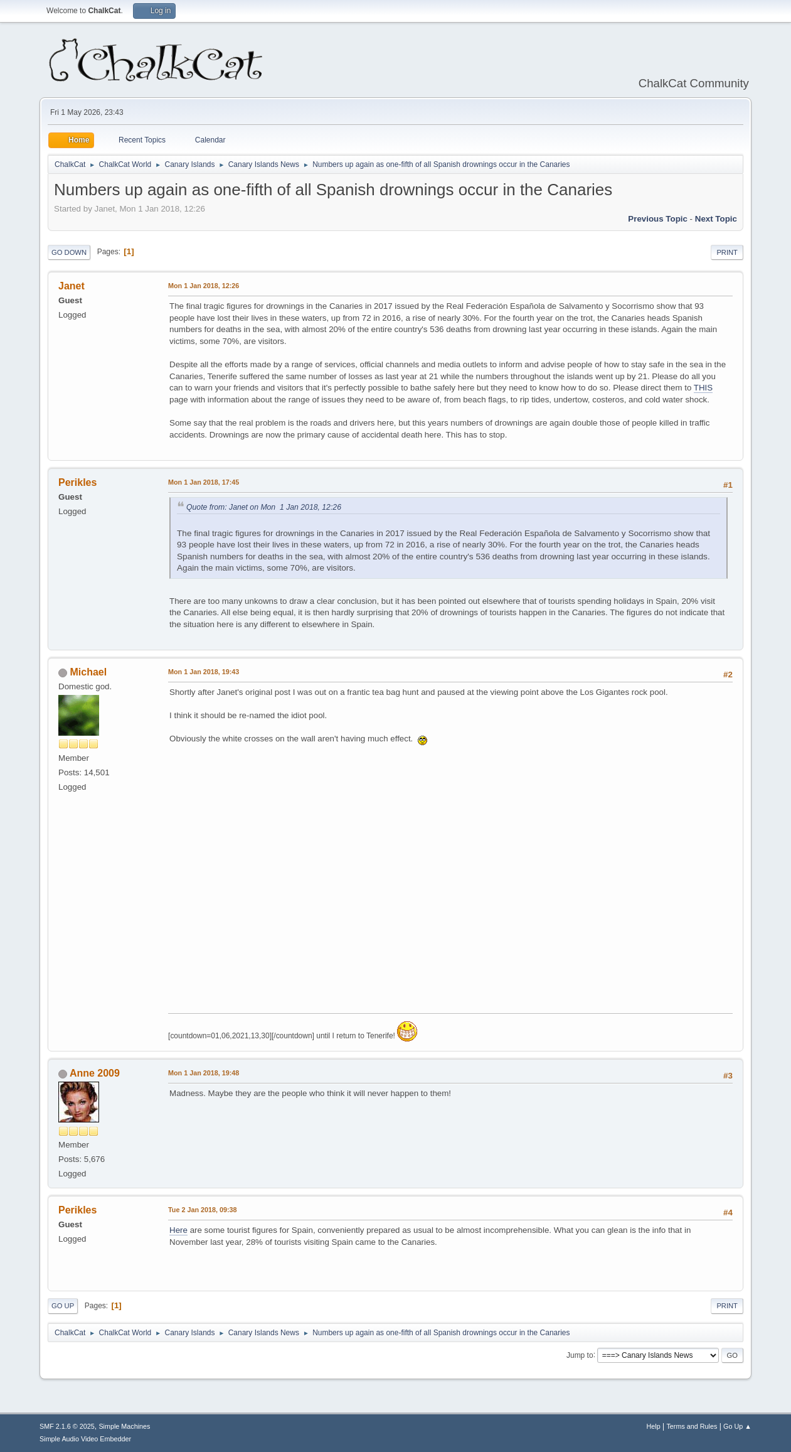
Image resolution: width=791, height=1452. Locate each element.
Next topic (716, 218)
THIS (703, 387)
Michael (88, 672)
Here (178, 1230)
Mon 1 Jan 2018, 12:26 (203, 285)
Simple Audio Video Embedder (85, 1439)
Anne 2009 (95, 1073)
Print (727, 252)
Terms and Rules (691, 1426)
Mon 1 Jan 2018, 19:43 (203, 671)
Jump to (579, 1354)
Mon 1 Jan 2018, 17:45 (203, 482)
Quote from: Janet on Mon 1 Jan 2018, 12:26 (263, 507)
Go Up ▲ (737, 1426)
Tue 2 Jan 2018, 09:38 (202, 1209)
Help (653, 1426)
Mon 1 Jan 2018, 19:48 (203, 1073)
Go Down (69, 252)
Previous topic (657, 218)
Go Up (62, 1305)
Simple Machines (124, 1426)
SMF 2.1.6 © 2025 (67, 1426)
